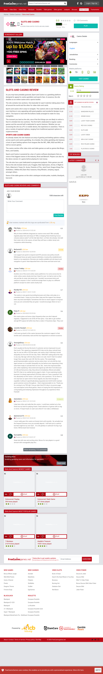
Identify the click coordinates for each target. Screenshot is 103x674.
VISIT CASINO (84, 79)
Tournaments (95, 9)
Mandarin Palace (87, 112)
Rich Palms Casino (87, 144)
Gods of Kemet (8, 612)
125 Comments (82, 20)
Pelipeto (30, 612)
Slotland (84, 131)
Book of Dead (56, 606)
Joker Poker (80, 622)
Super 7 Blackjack (9, 644)
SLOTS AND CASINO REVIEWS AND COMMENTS (22, 185)
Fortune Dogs (8, 622)
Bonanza (55, 612)
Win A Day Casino (87, 140)
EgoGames (31, 622)
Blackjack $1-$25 (9, 634)
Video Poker (22, 9)
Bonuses (74, 9)
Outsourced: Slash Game (46, 531)
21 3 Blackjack (8, 641)
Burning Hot (56, 615)
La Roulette (31, 637)
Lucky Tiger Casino (88, 121)
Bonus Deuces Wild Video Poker (86, 615)
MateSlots (31, 609)
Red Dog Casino (86, 126)
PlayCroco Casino (87, 149)
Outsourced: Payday (12, 531)
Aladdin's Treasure (43, 573)
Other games (58, 9)
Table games (48, 9)
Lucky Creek (85, 135)
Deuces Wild (80, 609)
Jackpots (67, 9)
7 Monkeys (9, 573)
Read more (61, 495)
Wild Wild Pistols (9, 609)
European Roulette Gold (35, 641)
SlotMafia (31, 615)
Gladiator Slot (56, 618)
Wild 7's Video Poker (82, 612)
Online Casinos (84, 9)
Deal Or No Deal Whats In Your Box (63, 609)
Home (6, 14)
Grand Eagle (85, 117)
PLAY (86, 26)
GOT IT (98, 670)
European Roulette (33, 631)
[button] (8, 61)
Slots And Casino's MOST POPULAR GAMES (20, 543)
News (5, 9)
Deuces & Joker (81, 606)
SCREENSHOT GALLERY (13, 35)
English (72, 48)
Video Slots (13, 9)
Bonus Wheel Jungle (10, 606)
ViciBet (30, 618)
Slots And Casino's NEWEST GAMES (18, 501)
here (81, 670)
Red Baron (55, 622)
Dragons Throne (9, 618)
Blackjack (31, 9)
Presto (6, 615)
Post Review (58, 215)
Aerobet (30, 606)
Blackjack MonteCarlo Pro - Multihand (15, 647)
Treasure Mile (86, 107)
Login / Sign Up (91, 3)
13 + (63, 27)
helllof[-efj (72, 183)
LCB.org (52, 223)
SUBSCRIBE (87, 591)
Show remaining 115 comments (35, 482)
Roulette (39, 9)
